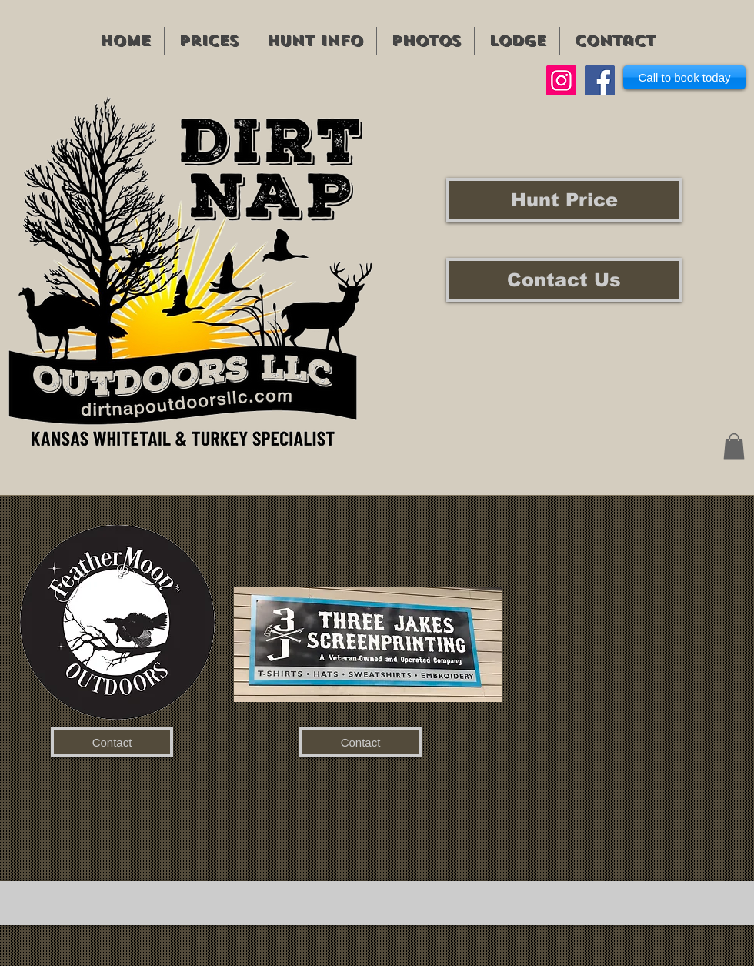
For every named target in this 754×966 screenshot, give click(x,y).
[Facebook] (600, 80)
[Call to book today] (684, 77)
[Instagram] (561, 80)
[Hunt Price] (564, 200)
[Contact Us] (564, 280)
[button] (734, 446)
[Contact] (112, 742)
